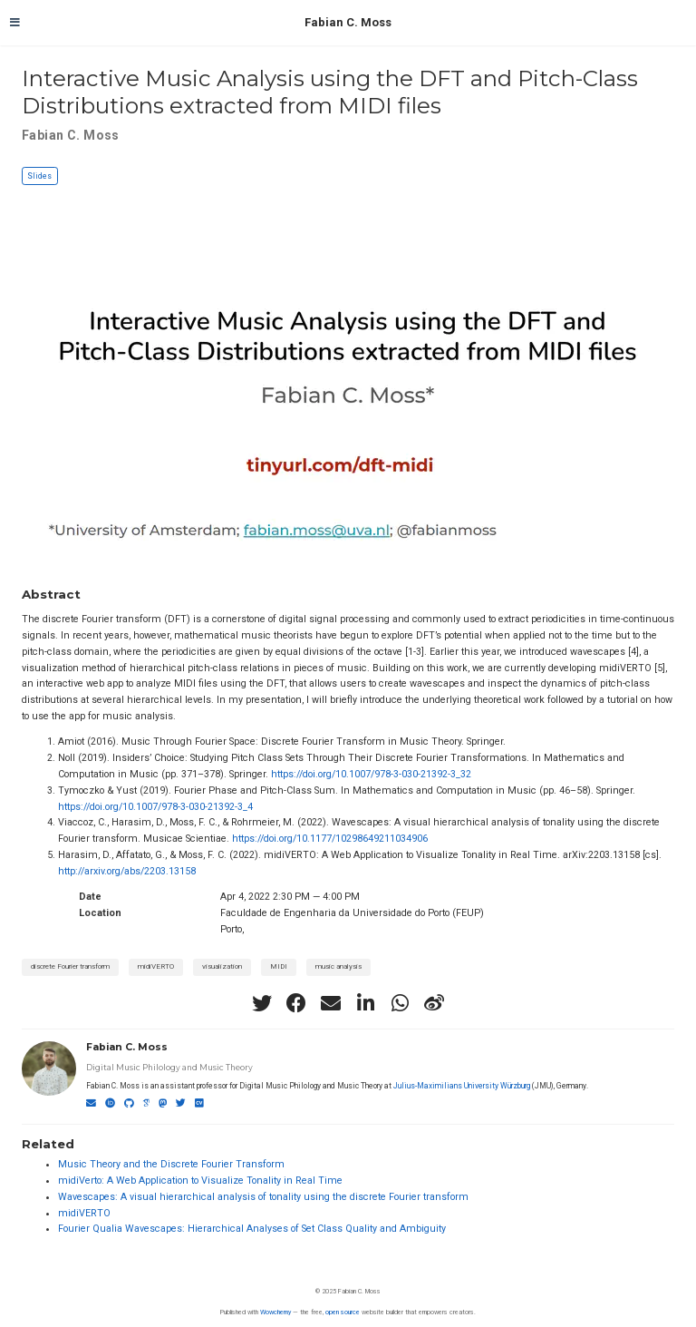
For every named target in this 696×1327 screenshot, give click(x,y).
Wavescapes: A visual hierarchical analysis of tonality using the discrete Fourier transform (263, 1197)
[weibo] (434, 1003)
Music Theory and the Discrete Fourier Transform (171, 1164)
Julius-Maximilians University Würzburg (461, 1085)
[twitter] (262, 1003)
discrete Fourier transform (70, 966)
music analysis (338, 966)
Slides (39, 176)
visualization (222, 966)
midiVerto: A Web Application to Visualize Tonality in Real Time (200, 1180)
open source (342, 1312)
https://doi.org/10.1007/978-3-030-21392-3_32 (371, 774)
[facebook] (296, 1003)
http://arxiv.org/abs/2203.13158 (127, 871)
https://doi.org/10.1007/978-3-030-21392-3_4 (155, 807)
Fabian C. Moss (348, 22)
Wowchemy (275, 1312)
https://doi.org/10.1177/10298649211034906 (330, 838)
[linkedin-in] (365, 1003)
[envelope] (330, 1003)
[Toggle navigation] (15, 23)
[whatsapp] (399, 1003)
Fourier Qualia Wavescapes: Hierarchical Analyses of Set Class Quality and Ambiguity (252, 1228)
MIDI (278, 966)
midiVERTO (156, 966)
